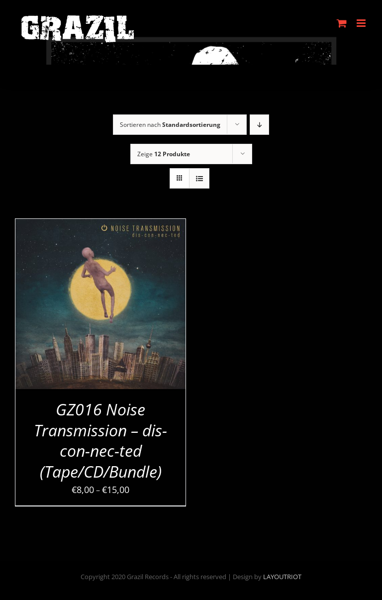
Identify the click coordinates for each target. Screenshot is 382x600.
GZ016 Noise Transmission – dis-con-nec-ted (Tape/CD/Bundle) (100, 440)
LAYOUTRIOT (282, 576)
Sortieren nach (170, 124)
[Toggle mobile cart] (342, 23)
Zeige (163, 154)
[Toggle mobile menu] (362, 23)
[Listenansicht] (199, 178)
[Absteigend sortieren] (259, 124)
